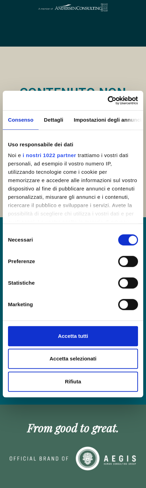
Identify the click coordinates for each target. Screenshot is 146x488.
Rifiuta (73, 381)
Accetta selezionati (72, 358)
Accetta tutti (73, 336)
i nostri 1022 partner (49, 155)
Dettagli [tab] (53, 120)
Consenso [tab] (20, 120)
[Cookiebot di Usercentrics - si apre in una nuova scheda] (107, 100)
